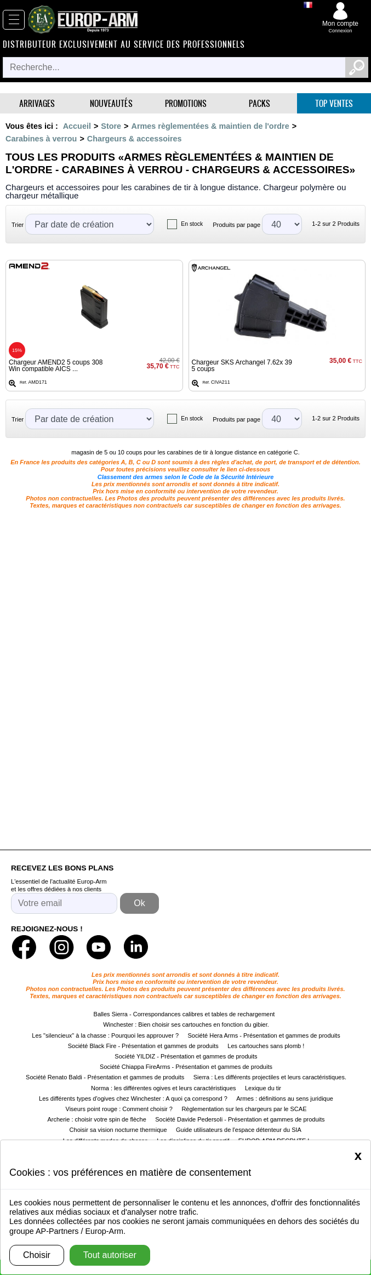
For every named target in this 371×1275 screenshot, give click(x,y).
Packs (259, 103)
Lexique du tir (263, 1088)
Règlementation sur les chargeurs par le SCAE (243, 1109)
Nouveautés (111, 103)
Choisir (36, 1255)
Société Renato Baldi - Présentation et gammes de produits (105, 1077)
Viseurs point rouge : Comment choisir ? (119, 1109)
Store (111, 126)
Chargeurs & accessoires (134, 138)
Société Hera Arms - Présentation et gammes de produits (263, 1035)
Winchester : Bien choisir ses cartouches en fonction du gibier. (186, 1024)
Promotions (186, 103)
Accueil (77, 126)
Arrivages (37, 103)
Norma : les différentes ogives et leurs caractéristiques (163, 1088)
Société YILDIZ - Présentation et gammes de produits (186, 1056)
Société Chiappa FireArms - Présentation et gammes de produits (186, 1066)
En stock (192, 224)
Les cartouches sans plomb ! (265, 1046)
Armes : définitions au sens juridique (284, 1098)
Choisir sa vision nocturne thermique (118, 1129)
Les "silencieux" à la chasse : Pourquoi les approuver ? (105, 1035)
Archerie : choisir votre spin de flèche (96, 1119)
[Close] (358, 1155)
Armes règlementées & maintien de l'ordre (210, 126)
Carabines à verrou (41, 138)
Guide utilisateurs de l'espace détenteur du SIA (239, 1129)
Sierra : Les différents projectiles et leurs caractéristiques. (269, 1077)
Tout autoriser (109, 1255)
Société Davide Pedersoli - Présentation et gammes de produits (239, 1119)
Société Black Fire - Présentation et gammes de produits (143, 1046)
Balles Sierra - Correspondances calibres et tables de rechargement (184, 1014)
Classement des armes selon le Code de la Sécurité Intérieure (186, 477)
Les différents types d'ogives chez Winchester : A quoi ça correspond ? (133, 1098)
